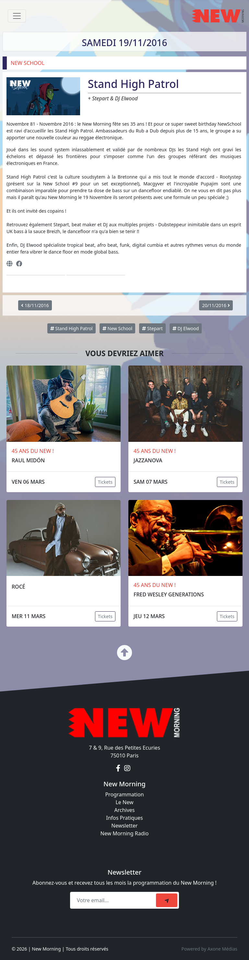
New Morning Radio (125, 833)
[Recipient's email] (114, 900)
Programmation (124, 794)
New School (117, 328)
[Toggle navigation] (17, 15)
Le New (124, 802)
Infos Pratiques (124, 817)
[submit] (166, 900)
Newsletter (124, 825)
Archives (124, 810)
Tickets (105, 482)
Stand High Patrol (71, 328)
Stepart (152, 328)
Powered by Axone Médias (209, 949)
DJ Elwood (185, 328)
